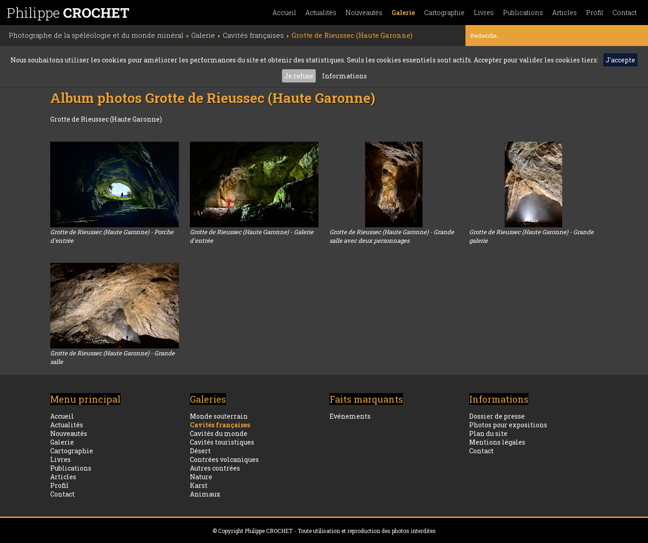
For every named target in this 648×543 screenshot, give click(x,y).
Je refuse (299, 76)
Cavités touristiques (222, 442)
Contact (624, 12)
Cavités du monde (218, 433)
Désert (200, 450)
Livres (484, 12)
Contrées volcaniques (224, 459)
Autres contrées (215, 468)
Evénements (350, 416)
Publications (523, 12)
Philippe (68, 12)
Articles (564, 12)
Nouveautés (363, 12)
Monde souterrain (219, 416)
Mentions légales (497, 442)
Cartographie (444, 12)
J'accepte (620, 60)
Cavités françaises (220, 424)
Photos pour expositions (508, 424)
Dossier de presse (497, 416)
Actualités (320, 12)
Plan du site (488, 433)
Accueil (284, 12)
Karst (199, 485)
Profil (594, 12)
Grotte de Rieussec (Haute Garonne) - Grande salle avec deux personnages (391, 236)
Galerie (403, 12)
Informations (344, 76)
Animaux (205, 494)
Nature (201, 476)
